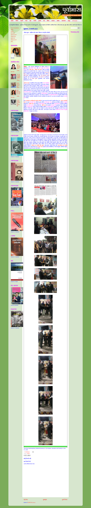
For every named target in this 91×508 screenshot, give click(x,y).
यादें (44, 20)
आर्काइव (12, 31)
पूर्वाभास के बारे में (14, 34)
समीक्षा (58, 20)
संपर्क (12, 41)
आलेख (12, 20)
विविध (48, 20)
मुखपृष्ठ (12, 29)
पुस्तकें (39, 20)
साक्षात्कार (64, 20)
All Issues (74, 20)
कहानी (21, 20)
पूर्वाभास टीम (13, 38)
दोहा (30, 20)
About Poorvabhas (15, 27)
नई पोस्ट (26, 499)
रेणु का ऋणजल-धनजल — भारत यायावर (18, 85)
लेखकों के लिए (13, 36)
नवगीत (34, 20)
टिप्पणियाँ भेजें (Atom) (31, 502)
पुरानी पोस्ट (64, 499)
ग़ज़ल (26, 20)
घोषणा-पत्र (13, 33)
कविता (17, 20)
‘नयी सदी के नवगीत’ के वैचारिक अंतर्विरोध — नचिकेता (18, 77)
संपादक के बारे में (13, 39)
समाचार (53, 20)
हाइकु (69, 20)
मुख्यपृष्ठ (45, 499)
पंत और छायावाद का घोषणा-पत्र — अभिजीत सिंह (18, 103)
